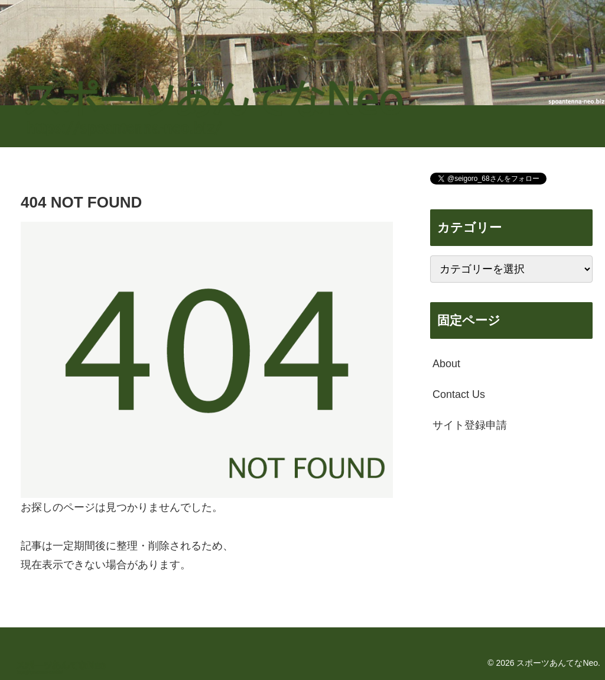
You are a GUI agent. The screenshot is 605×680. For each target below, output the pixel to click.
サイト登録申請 (469, 425)
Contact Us (458, 394)
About (446, 364)
